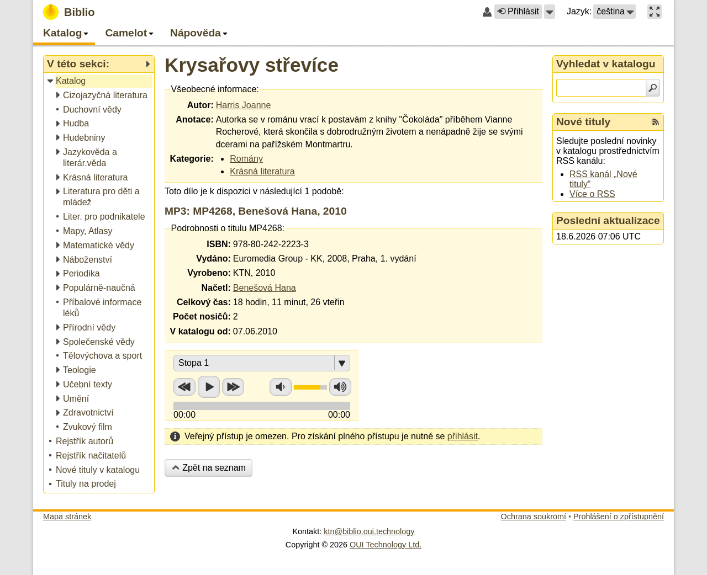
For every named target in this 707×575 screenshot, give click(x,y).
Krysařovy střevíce (252, 65)
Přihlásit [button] (518, 11)
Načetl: (215, 287)
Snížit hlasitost (281, 387)
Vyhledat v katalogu (606, 64)
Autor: (200, 105)
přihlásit (462, 436)
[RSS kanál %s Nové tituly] (655, 122)
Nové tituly (583, 121)
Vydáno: (213, 258)
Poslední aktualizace (608, 220)
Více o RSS (592, 194)
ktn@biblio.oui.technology (369, 531)
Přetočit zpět (184, 387)
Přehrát (209, 387)
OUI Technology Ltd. (385, 544)
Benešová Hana (264, 287)
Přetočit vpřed (233, 387)
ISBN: (219, 244)
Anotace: (194, 119)
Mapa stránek (67, 516)
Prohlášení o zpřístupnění (618, 516)
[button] (549, 11)
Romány (246, 158)
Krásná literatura (262, 171)
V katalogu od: (200, 331)
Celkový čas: (204, 302)
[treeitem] (99, 81)
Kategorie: (192, 158)
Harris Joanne (243, 105)
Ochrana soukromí (533, 516)
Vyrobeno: (209, 273)
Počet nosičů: (202, 316)
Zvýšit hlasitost (340, 387)
